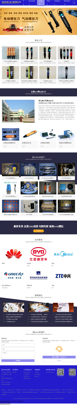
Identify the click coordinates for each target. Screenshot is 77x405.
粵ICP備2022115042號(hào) (58, 398)
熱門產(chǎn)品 (50, 369)
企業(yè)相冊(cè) (27, 372)
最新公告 (57, 307)
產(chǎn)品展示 (6, 369)
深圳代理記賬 (18, 389)
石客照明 (19, 392)
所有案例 (14, 372)
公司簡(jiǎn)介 (28, 369)
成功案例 (15, 369)
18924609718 (63, 357)
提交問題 (18, 360)
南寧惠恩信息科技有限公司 (60, 392)
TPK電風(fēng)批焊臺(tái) (6, 372)
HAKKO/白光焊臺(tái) (5, 382)
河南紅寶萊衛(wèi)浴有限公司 (34, 389)
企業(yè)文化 (26, 376)
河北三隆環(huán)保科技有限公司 (47, 392)
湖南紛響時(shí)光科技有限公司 (8, 392)
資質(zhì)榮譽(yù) (27, 378)
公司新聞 (7, 307)
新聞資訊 (37, 369)
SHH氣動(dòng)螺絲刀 (5, 384)
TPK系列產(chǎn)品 (50, 372)
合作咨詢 (39, 230)
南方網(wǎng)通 (10, 389)
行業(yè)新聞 (33, 307)
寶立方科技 (24, 389)
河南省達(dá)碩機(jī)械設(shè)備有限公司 (30, 392)
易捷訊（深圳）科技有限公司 (68, 389)
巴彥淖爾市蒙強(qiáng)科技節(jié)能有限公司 (51, 389)
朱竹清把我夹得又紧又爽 (5, 402)
